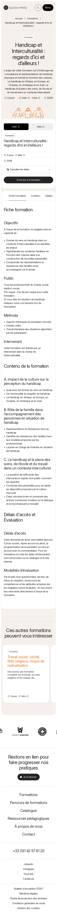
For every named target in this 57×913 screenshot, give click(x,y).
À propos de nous (28, 826)
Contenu (35, 195)
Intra (41, 126)
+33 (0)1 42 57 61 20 (28, 851)
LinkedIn (28, 864)
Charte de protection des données (28, 898)
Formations (32, 18)
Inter (16, 126)
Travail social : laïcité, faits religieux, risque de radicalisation (26, 674)
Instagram (28, 869)
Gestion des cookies (28, 908)
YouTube (28, 873)
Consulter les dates (28, 169)
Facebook (28, 878)
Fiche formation (17, 195)
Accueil (18, 18)
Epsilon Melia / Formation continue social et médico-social (15, 7)
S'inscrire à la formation (28, 180)
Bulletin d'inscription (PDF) (28, 888)
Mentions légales (28, 893)
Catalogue (28, 810)
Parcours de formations (28, 803)
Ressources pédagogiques (28, 818)
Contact (28, 834)
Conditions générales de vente (28, 903)
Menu (48, 7)
